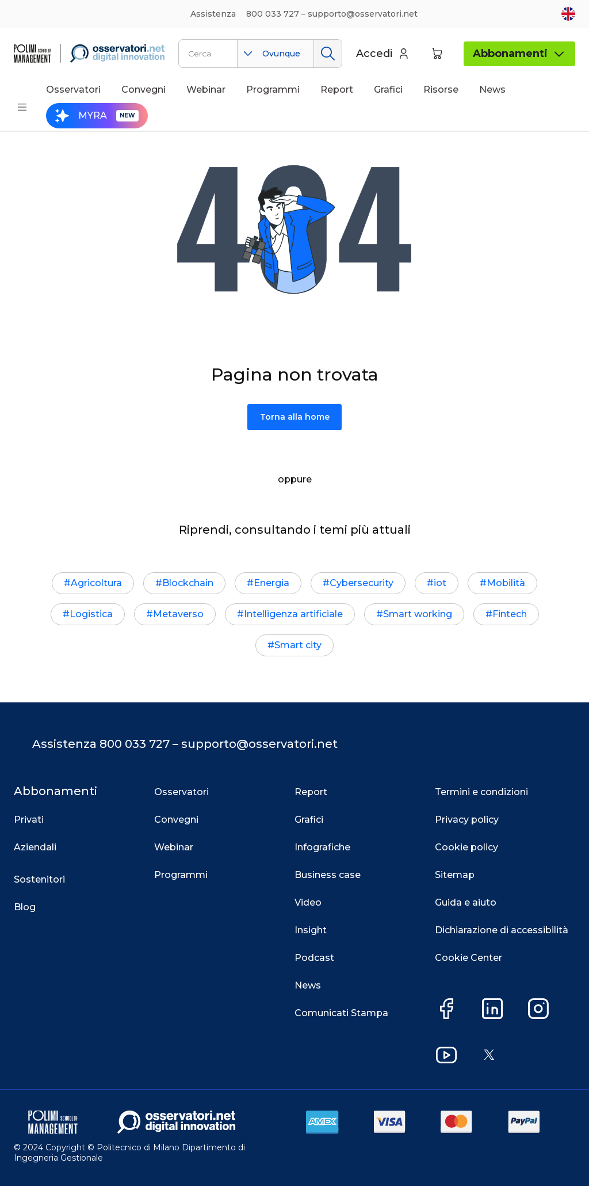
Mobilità (506, 582)
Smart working (417, 614)
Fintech (509, 614)
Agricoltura (96, 582)
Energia (271, 582)
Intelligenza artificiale (293, 614)
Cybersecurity (361, 582)
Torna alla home (295, 417)
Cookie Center (468, 957)
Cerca (327, 53)
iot (440, 582)
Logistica (91, 614)
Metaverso (178, 614)
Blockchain (187, 582)
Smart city (298, 645)
